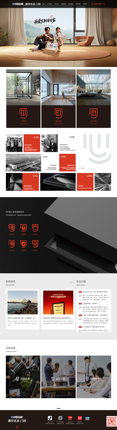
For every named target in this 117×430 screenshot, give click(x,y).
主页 (43, 4)
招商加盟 (78, 4)
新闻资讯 (63, 4)
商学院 (84, 4)
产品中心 (56, 4)
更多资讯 (72, 282)
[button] (115, 33)
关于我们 (49, 4)
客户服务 (71, 4)
